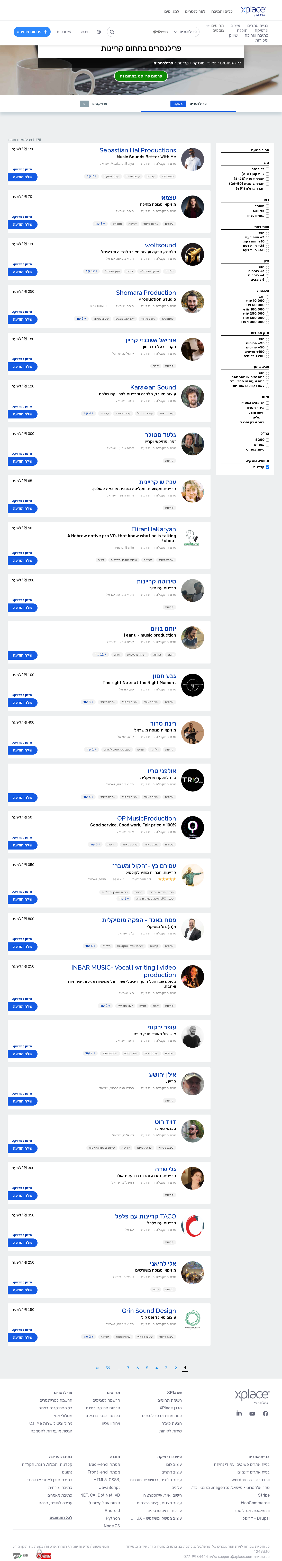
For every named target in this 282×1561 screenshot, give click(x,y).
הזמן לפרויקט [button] (22, 169)
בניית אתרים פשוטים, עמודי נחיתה (242, 1464)
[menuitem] (99, 32)
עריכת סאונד (150, 224)
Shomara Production (146, 293)
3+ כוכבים (256, 271)
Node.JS (112, 1526)
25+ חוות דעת (254, 246)
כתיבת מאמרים (59, 1495)
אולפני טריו (162, 771)
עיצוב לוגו (174, 1464)
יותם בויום (163, 628)
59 (108, 1368)
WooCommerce (255, 1503)
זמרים (129, 271)
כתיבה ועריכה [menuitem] (256, 35)
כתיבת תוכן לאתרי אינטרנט (50, 1480)
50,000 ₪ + (255, 305)
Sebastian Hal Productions (138, 150)
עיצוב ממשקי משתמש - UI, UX (156, 1518)
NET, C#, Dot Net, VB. (99, 1495)
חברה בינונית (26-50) (247, 184)
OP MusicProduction (146, 818)
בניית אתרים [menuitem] (257, 25)
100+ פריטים (254, 352)
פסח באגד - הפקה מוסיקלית (139, 920)
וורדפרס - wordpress (251, 1480)
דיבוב (156, 366)
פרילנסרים (188, 104)
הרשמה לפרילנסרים (56, 1400)
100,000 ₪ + (254, 309)
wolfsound (160, 245)
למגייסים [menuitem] (171, 11)
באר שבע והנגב (252, 422)
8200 (260, 440)
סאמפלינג (168, 176)
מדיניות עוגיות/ (78, 1547)
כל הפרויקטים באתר (55, 1408)
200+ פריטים (254, 356)
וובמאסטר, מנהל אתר (252, 1510)
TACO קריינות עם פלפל (145, 1216)
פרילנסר (258, 169)
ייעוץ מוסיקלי (112, 271)
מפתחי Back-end (104, 1464)
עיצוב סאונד (133, 176)
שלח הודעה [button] (22, 177)
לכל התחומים (61, 1517)
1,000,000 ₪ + (252, 322)
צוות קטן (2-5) (253, 174)
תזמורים (117, 224)
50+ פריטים (255, 347)
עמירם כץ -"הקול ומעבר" (144, 866)
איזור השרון (256, 408)
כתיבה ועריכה (60, 1457)
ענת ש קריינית (157, 482)
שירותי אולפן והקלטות (124, 560)
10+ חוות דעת (254, 241)
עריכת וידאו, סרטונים (165, 1510)
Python (113, 1518)
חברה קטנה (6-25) (249, 179)
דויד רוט (165, 1122)
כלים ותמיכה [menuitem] (221, 11)
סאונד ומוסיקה (204, 63)
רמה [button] (265, 200)
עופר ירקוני (161, 1027)
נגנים (156, 1289)
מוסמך (259, 206)
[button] (245, 150)
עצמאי (168, 198)
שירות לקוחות (170, 1431)
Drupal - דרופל (256, 1518)
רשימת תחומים (169, 1400)
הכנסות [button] (263, 291)
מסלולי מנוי (63, 1415)
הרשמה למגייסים (106, 1400)
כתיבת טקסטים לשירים (117, 749)
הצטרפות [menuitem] (65, 31)
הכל (261, 233)
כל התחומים (230, 63)
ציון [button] (266, 261)
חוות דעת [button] (261, 227)
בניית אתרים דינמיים (253, 1472)
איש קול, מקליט (124, 318)
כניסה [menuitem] (86, 31)
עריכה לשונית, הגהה (55, 1503)
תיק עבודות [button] (260, 333)
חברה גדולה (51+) (250, 189)
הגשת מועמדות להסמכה (51, 1431)
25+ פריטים (255, 343)
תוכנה (115, 1457)
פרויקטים (93, 104)
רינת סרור (163, 723)
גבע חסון (164, 676)
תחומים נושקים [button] (257, 461)
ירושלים (259, 417)
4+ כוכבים (256, 275)
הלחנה (170, 271)
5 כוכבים (258, 280)
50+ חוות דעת (254, 250)
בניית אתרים (259, 1457)
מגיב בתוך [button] (261, 367)
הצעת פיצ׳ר (172, 1423)
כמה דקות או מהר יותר (248, 386)
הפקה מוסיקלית (149, 271)
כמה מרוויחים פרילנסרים (162, 1415)
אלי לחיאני (163, 1263)
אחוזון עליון (256, 216)
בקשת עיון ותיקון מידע (28, 1547)
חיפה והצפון (256, 413)
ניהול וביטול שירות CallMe (50, 1423)
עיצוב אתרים (171, 1472)
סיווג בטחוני (255, 450)
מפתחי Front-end (104, 1472)
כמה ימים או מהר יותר (248, 377)
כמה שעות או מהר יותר (247, 381)
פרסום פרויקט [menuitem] (32, 31)
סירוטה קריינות (156, 581)
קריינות (259, 467)
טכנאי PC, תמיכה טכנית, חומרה (155, 898)
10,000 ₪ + (255, 301)
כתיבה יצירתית (60, 1487)
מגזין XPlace (171, 1408)
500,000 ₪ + (253, 318)
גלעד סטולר (160, 435)
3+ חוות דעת (255, 237)
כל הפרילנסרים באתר (102, 1415)
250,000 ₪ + (253, 314)
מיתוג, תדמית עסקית (161, 892)
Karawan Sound (153, 387)
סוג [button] (266, 163)
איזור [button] (265, 397)
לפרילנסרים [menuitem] (195, 11)
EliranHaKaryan (153, 529)
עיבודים (151, 176)
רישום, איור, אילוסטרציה (162, 1495)
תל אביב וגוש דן (253, 403)
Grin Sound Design (149, 1311)
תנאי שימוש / (99, 1547)
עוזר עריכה (130, 1053)
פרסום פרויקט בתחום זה (141, 76)
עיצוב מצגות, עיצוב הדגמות (159, 1503)
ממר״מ (259, 445)
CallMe (259, 211)
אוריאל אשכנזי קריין (150, 340)
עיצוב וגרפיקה (169, 1457)
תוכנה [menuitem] (241, 30)
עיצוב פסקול (111, 176)
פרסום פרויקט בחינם (103, 1408)
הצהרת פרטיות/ (55, 1547)
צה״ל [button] (265, 434)
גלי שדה (165, 1169)
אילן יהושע (162, 1075)
